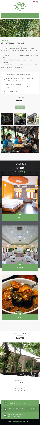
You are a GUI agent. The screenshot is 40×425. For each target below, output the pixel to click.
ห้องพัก (20, 217)
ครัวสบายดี (20, 317)
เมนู (20, 15)
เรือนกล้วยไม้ (20, 383)
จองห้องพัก (20, 107)
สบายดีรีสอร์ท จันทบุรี (12, 43)
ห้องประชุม (20, 267)
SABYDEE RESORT (17, 421)
